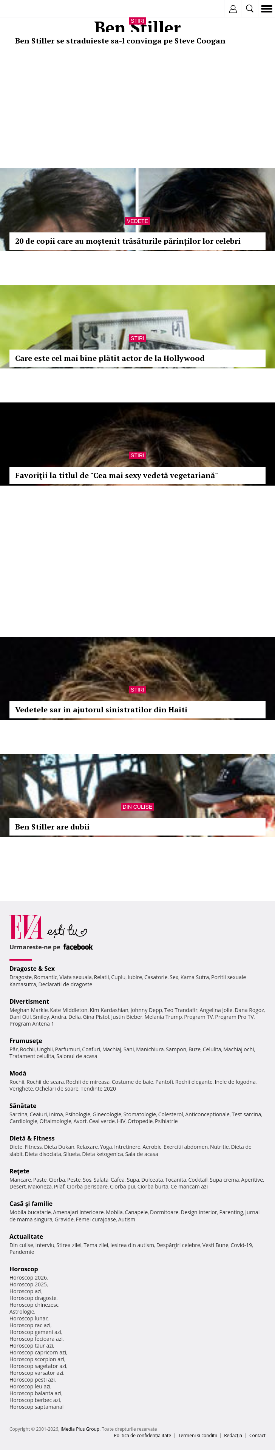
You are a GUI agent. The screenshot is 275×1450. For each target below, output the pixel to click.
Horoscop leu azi (29, 1386)
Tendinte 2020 (98, 1088)
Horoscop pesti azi (32, 1379)
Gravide (64, 1219)
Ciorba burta (153, 1186)
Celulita (212, 1049)
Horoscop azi (25, 1291)
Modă (17, 1073)
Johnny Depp (146, 1010)
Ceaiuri (38, 1114)
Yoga (106, 1146)
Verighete (21, 1088)
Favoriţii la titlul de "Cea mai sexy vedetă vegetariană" (116, 475)
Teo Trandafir (181, 1010)
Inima (56, 1114)
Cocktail (197, 1179)
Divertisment (29, 1001)
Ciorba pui (122, 1186)
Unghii (45, 1049)
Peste (74, 1179)
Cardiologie (23, 1121)
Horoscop (23, 1269)
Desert (17, 1186)
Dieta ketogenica (102, 1154)
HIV (121, 1121)
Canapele (136, 1212)
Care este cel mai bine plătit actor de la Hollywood (110, 358)
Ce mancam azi (189, 1186)
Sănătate (23, 1106)
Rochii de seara (45, 1081)
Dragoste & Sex (32, 968)
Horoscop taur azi (31, 1345)
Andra (58, 1016)
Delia (74, 1016)
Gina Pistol (96, 1016)
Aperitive (252, 1179)
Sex (174, 977)
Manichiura (150, 1049)
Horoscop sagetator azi (37, 1366)
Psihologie (78, 1114)
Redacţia (233, 1435)
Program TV (198, 1016)
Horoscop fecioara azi (36, 1338)
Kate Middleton (69, 1010)
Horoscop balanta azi (35, 1393)
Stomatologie (140, 1114)
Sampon (176, 1049)
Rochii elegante (194, 1081)
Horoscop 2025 (28, 1284)
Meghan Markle (28, 1010)
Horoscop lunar (28, 1318)
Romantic (45, 977)
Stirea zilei (68, 1245)
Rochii (27, 1049)
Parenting (231, 1212)
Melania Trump (163, 1016)
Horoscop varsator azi (36, 1372)
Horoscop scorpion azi (36, 1359)
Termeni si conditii (197, 1435)
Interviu (45, 1245)
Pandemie (21, 1251)
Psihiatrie (166, 1121)
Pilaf (59, 1186)
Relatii (101, 977)
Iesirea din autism (132, 1245)
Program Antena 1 (31, 1023)
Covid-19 (241, 1245)
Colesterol (170, 1114)
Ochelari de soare (57, 1088)
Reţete (19, 1171)
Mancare (20, 1179)
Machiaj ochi (238, 1049)
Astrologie (21, 1311)
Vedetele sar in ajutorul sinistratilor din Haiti (101, 709)
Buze (194, 1049)
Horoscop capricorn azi (37, 1352)
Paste (40, 1179)
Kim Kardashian (109, 1010)
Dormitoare (164, 1212)
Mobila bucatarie (30, 1212)
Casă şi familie (31, 1203)
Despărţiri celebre (178, 1245)
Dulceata (152, 1179)
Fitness (33, 1146)
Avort (80, 1121)
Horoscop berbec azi (34, 1400)
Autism (127, 1219)
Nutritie (219, 1146)
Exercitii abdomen (186, 1146)
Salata (101, 1179)
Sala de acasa (141, 1154)
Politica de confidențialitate (142, 1435)
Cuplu (118, 977)
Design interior (199, 1212)
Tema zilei (95, 1245)
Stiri (137, 21)
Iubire (135, 977)
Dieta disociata (43, 1154)
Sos (87, 1179)
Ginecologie (107, 1114)
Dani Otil (20, 1016)
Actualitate (26, 1236)
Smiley (41, 1016)
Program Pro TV (234, 1016)
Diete (15, 1146)
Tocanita (175, 1179)
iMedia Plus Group (79, 1429)
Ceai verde (102, 1121)
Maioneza (40, 1186)
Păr (13, 1049)
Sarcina (18, 1114)
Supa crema (224, 1179)
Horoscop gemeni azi (35, 1331)
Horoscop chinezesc (34, 1304)
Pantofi (164, 1081)
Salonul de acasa (76, 1056)
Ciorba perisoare (87, 1186)
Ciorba (57, 1179)
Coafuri (91, 1049)
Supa (133, 1179)
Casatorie (156, 977)
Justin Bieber (126, 1016)
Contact (257, 1435)
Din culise (138, 807)
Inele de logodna (235, 1081)
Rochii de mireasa (88, 1081)
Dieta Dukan (59, 1146)
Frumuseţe (25, 1041)
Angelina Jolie (215, 1010)
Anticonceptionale (207, 1114)
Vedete (137, 221)
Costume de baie (132, 1081)
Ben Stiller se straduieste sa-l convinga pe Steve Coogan (120, 41)
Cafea (118, 1179)
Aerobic (151, 1146)
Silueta (71, 1154)
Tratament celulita (31, 1056)
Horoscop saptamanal (36, 1406)
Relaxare (87, 1146)
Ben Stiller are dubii (52, 827)
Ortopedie (140, 1121)
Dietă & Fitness (32, 1138)
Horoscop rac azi (30, 1325)
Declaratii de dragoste (66, 984)
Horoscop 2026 (28, 1277)
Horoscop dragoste (33, 1297)
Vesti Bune (215, 1245)
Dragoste (20, 977)
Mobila (114, 1212)
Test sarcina (246, 1114)
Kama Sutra (195, 977)
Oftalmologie (55, 1121)
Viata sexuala (75, 977)
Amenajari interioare (78, 1212)
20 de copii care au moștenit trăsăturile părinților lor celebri (128, 241)
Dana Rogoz (249, 1010)
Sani (129, 1049)
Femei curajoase (96, 1219)
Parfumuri (67, 1049)
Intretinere (127, 1146)
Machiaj (112, 1049)
